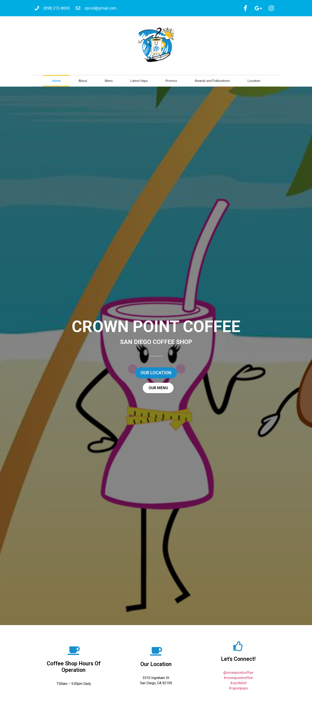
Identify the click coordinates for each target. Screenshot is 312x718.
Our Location (156, 666)
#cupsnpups (238, 690)
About (82, 82)
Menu (109, 82)
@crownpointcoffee (238, 674)
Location (254, 82)
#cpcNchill (238, 684)
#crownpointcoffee (238, 679)
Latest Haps (139, 82)
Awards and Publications (212, 82)
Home (56, 82)
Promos (171, 82)
